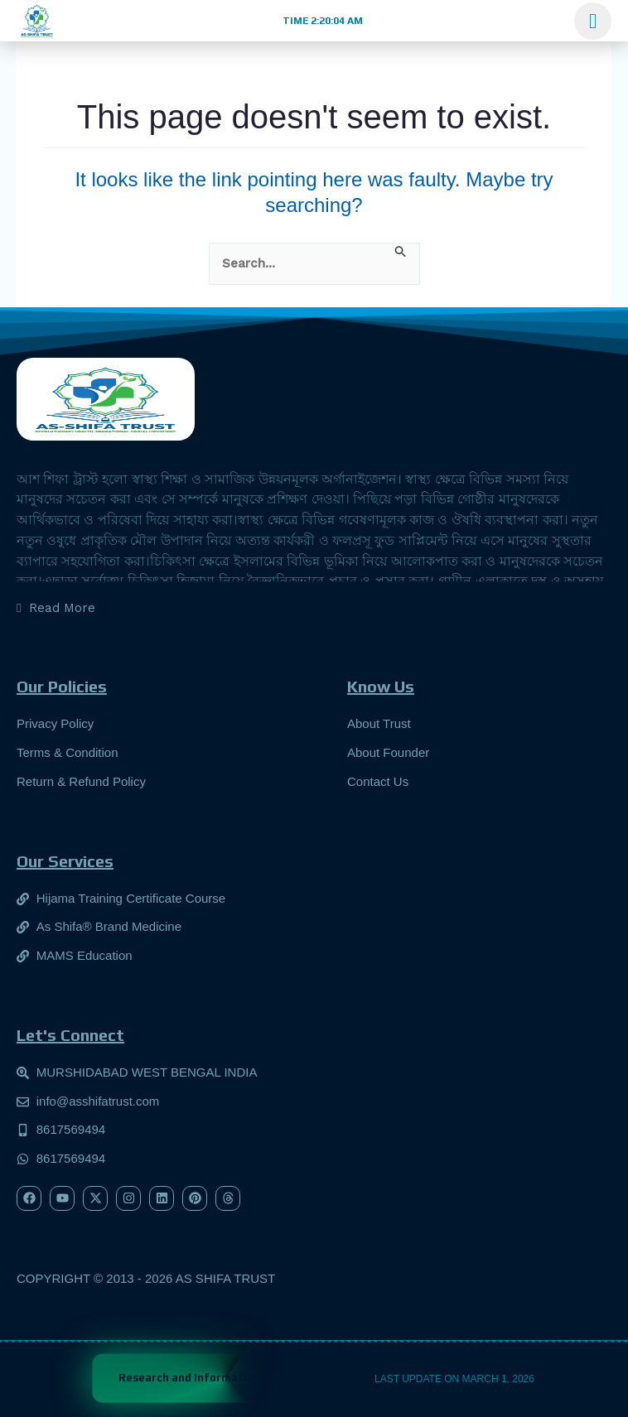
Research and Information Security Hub (225, 1377)
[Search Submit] (401, 251)
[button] (320, 20)
